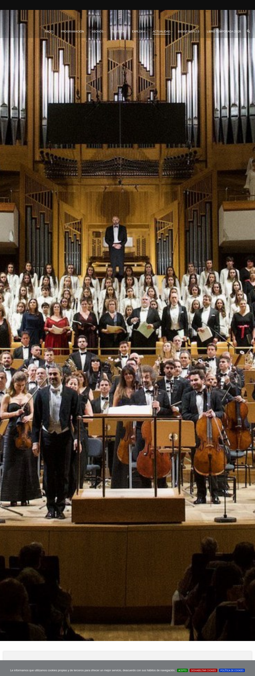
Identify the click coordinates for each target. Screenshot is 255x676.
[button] (248, 32)
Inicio (49, 31)
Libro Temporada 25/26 (224, 31)
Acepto (182, 670)
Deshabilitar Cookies (203, 670)
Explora (138, 31)
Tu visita (117, 31)
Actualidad (161, 31)
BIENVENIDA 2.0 (188, 31)
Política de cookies (232, 670)
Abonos (97, 31)
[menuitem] (49, 31)
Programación (72, 31)
